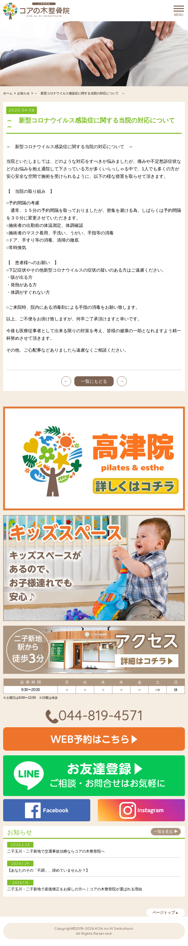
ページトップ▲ (165, 913)
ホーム (7, 93)
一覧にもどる (94, 381)
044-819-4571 (94, 715)
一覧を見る (166, 832)
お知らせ (23, 93)
